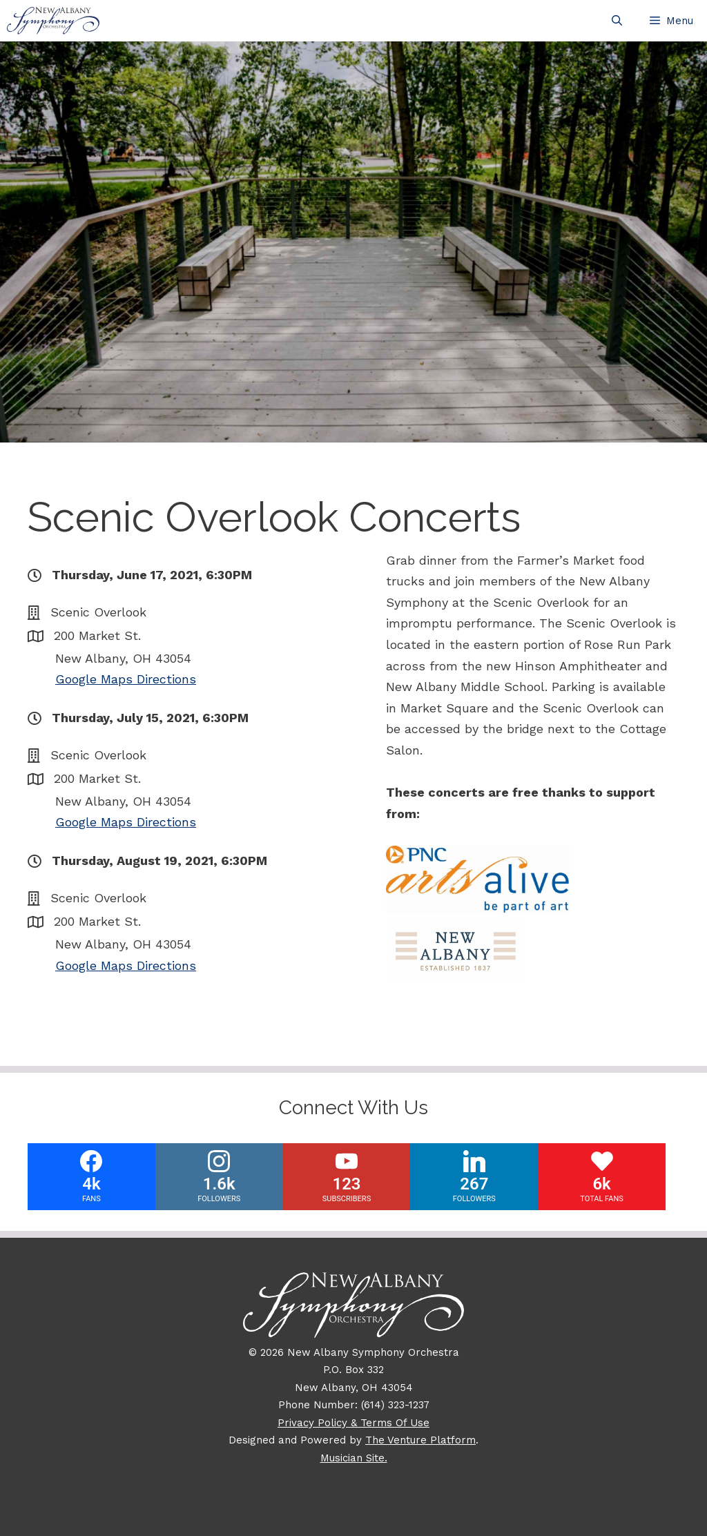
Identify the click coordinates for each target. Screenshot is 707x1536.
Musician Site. (353, 1458)
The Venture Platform (420, 1440)
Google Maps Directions (125, 679)
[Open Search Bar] (617, 20)
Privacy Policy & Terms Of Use (353, 1423)
